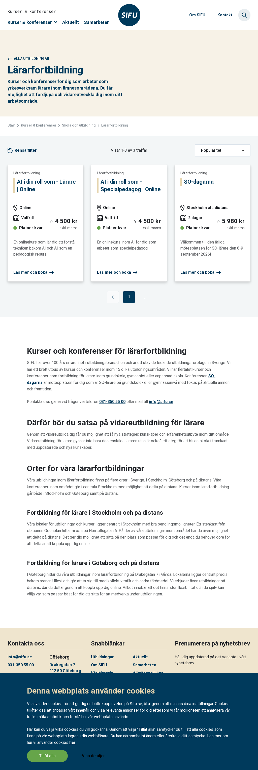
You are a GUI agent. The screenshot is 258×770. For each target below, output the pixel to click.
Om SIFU (197, 15)
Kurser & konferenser (32, 22)
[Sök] (244, 15)
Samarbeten (97, 22)
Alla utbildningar (28, 59)
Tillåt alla (47, 755)
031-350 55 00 (112, 401)
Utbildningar (102, 657)
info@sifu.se (161, 401)
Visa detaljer (93, 755)
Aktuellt (70, 22)
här (72, 742)
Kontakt (224, 15)
